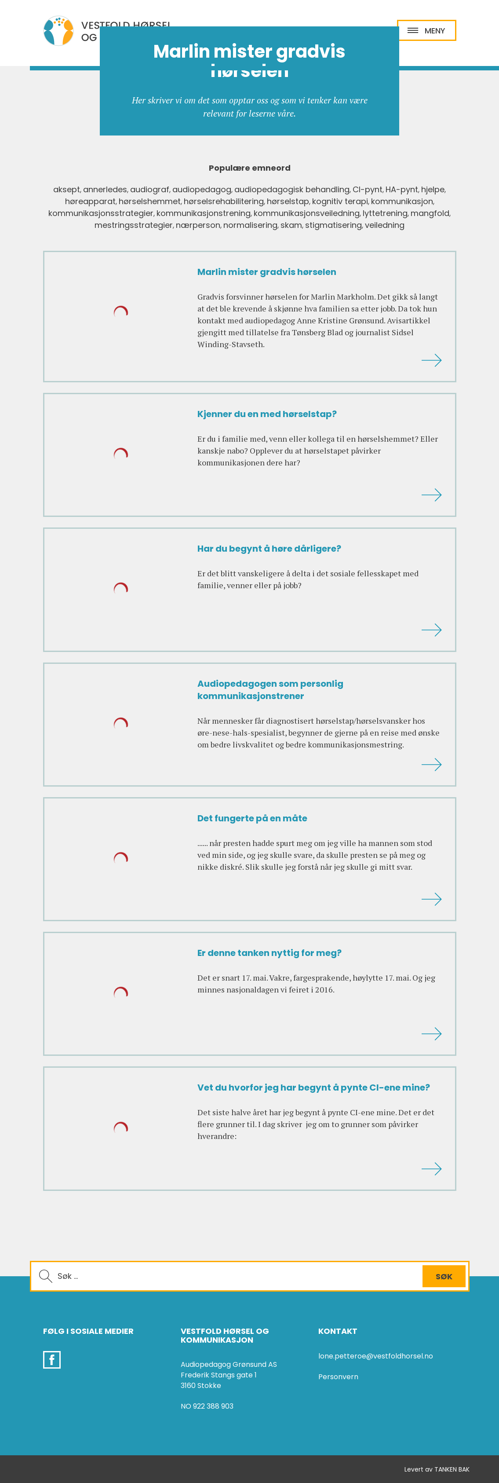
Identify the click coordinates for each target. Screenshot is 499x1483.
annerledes (105, 189)
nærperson (198, 225)
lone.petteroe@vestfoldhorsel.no (375, 1356)
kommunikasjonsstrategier (100, 213)
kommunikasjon (402, 201)
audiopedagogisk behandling (292, 189)
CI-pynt (367, 189)
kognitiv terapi (340, 201)
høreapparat (90, 201)
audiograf (149, 189)
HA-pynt (402, 189)
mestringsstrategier (134, 225)
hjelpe (432, 189)
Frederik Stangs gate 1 (219, 1375)
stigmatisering (333, 225)
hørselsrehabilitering (224, 201)
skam (291, 225)
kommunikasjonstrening (204, 213)
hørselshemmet (150, 201)
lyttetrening (385, 213)
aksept (66, 189)
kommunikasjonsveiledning (307, 213)
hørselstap (288, 201)
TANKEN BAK (452, 1469)
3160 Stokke (201, 1385)
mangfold (430, 213)
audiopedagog (201, 189)
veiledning (384, 225)
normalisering (250, 225)
